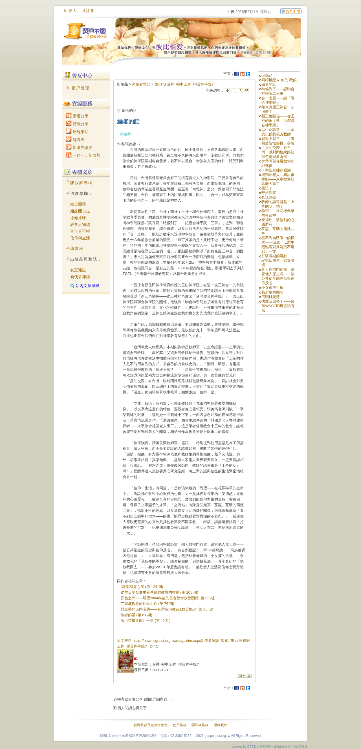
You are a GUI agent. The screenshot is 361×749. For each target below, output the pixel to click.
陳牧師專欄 (81, 182)
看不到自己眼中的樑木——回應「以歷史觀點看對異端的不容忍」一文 (277, 245)
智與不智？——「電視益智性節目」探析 (277, 140)
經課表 (75, 139)
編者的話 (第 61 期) (136, 615)
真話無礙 (268, 197)
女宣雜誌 (78, 270)
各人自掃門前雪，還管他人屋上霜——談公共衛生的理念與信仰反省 (277, 276)
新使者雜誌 (80, 276)
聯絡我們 (220, 725)
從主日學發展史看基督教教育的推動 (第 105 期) (159, 592)
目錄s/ (266, 75)
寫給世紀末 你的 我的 (278, 80)
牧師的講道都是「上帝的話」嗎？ (277, 204)
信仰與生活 (80, 238)
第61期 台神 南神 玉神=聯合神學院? (184, 84)
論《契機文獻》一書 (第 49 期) (146, 620)
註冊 (90, 11)
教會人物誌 (80, 224)
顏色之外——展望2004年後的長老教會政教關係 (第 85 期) (168, 598)
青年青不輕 (80, 231)
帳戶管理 (81, 88)
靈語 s (266, 188)
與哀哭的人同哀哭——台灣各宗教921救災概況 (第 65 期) (167, 609)
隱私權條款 (199, 725)
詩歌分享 (77, 124)
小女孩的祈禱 (272, 287)
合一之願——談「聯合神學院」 (277, 100)
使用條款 (179, 725)
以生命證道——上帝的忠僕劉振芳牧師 (277, 131)
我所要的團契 (272, 292)
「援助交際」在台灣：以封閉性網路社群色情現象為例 (277, 152)
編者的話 (268, 84)
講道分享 (77, 116)
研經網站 (77, 131)
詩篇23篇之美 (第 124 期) (142, 587)
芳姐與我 (268, 193)
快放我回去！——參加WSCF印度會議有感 (277, 305)
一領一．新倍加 (83, 155)
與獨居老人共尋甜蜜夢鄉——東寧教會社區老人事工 (277, 179)
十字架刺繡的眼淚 (276, 170)
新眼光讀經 (79, 147)
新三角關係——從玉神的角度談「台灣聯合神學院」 (277, 120)
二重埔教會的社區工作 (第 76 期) (147, 604)
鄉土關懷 (78, 204)
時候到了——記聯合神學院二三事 (277, 91)
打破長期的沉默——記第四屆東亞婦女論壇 (277, 260)
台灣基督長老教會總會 (151, 725)
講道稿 (77, 248)
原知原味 (78, 217)
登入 (73, 11)
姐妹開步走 (80, 211)
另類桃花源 (270, 297)
